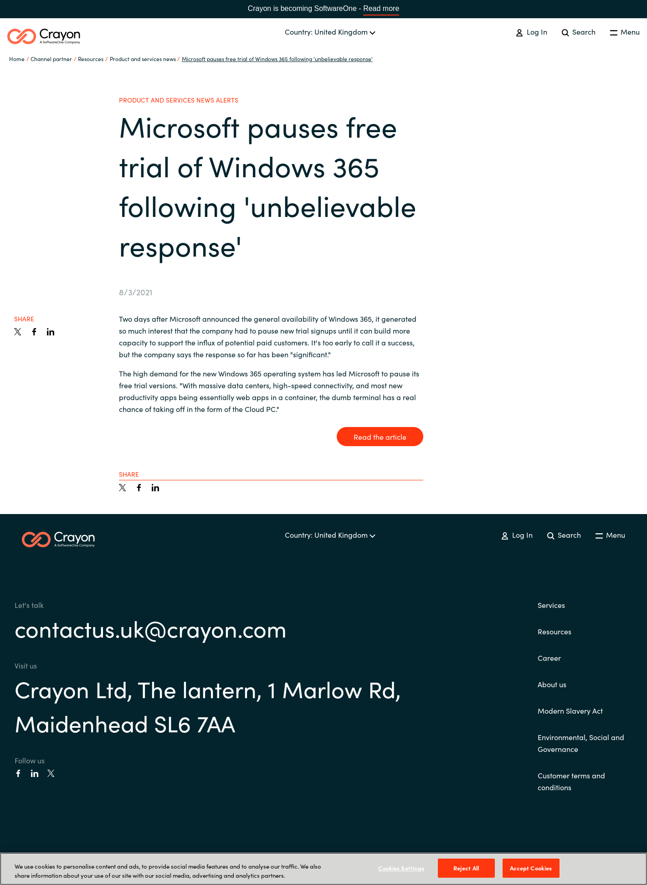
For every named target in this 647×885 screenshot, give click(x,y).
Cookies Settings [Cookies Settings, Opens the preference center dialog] (401, 868)
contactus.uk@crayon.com (151, 628)
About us (552, 684)
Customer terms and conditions (571, 781)
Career (549, 658)
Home (17, 58)
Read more (381, 8)
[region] (323, 869)
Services (551, 605)
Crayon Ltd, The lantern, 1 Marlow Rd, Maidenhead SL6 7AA (208, 705)
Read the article (380, 437)
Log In (531, 31)
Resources (554, 631)
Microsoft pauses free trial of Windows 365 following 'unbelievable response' (277, 58)
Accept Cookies (531, 868)
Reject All (466, 868)
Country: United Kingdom (330, 31)
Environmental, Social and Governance (581, 743)
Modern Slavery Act (570, 710)
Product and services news (143, 58)
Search (579, 31)
